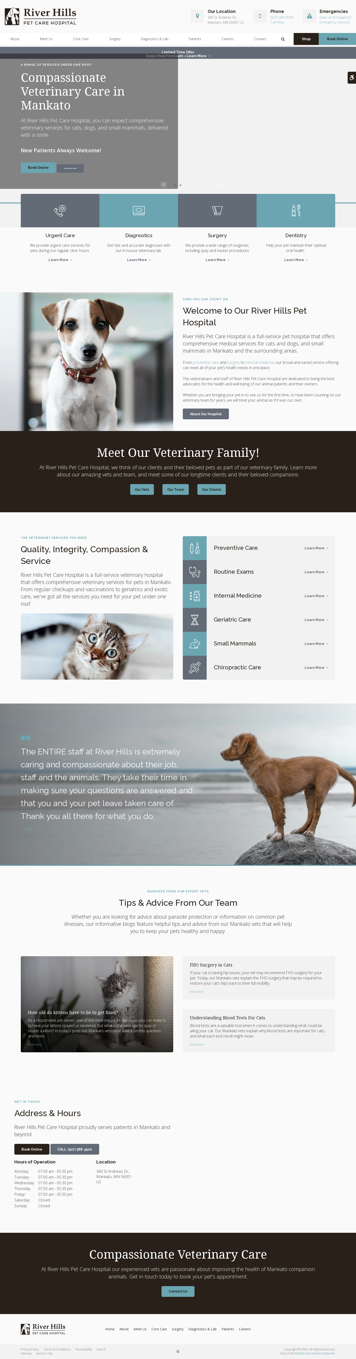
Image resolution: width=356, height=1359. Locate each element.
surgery (233, 362)
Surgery (114, 40)
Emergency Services (335, 23)
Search (101, 1349)
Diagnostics (138, 235)
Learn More (58, 260)
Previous (163, 185)
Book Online (337, 41)
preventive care (206, 362)
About (15, 40)
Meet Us (46, 40)
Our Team (175, 489)
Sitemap (26, 1353)
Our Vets (144, 489)
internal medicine (259, 362)
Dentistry (296, 235)
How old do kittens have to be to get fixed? (73, 1012)
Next (192, 185)
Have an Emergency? (335, 18)
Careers (228, 40)
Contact (260, 40)
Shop (306, 41)
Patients (195, 40)
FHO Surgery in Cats (211, 965)
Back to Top (45, 1353)
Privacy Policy (30, 1349)
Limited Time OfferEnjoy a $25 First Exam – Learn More (176, 54)
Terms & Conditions (57, 1349)
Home (110, 1329)
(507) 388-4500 (281, 18)
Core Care (81, 40)
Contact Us (178, 1291)
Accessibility (84, 1349)
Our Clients (209, 489)
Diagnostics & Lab (154, 40)
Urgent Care (60, 235)
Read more (35, 1044)
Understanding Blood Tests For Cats (227, 1018)
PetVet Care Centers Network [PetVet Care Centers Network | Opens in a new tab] (314, 1353)
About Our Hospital (206, 414)
